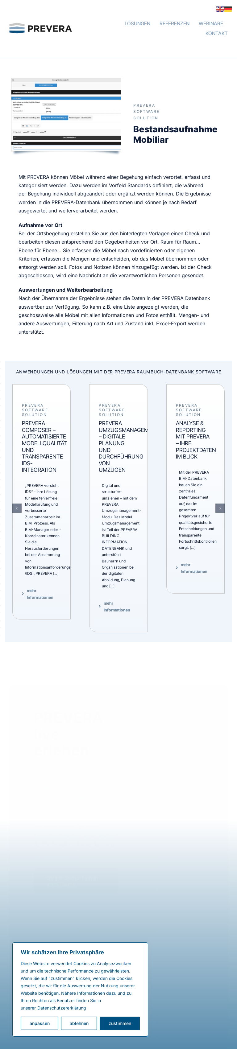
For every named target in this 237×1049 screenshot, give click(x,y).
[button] (17, 508)
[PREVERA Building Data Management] (44, 17)
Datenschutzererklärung (61, 1007)
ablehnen (79, 1023)
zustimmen (120, 1023)
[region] (80, 989)
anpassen (40, 1023)
